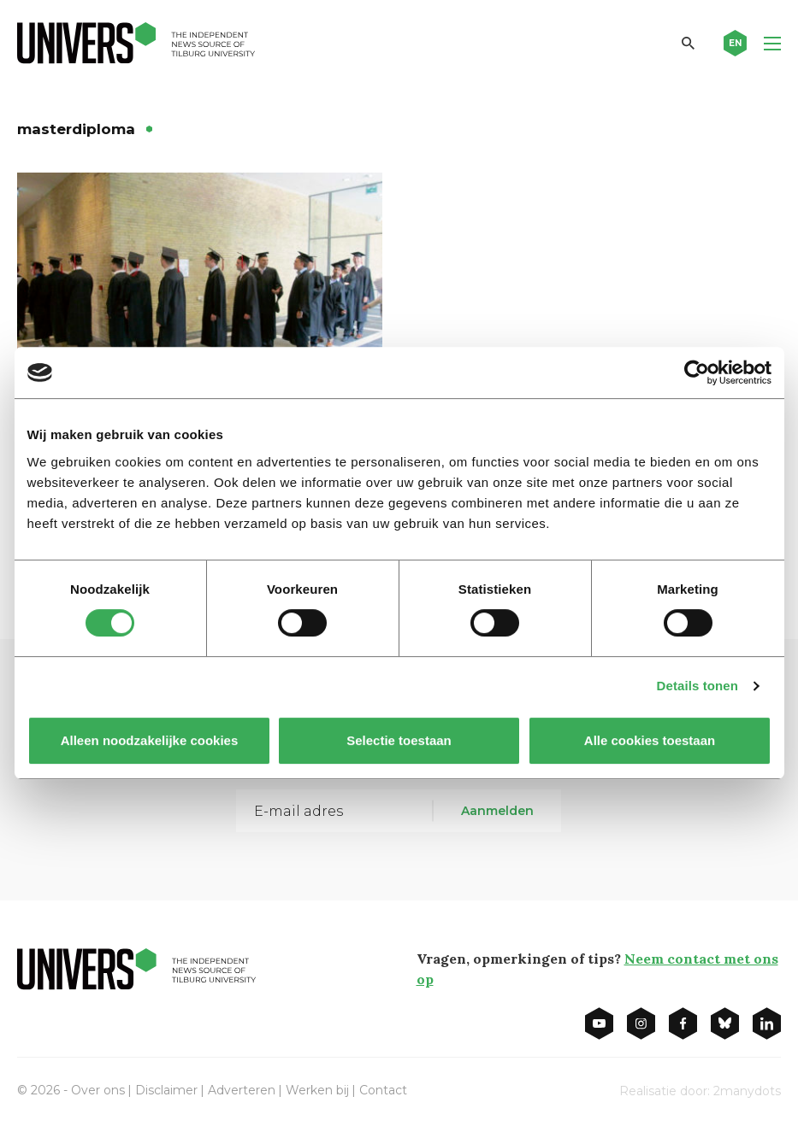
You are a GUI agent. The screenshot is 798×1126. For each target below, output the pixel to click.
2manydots (747, 1091)
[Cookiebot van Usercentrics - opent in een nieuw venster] (696, 372)
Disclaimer (166, 1090)
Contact (383, 1090)
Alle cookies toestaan (648, 740)
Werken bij (317, 1090)
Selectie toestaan (399, 740)
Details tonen (697, 685)
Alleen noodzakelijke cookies (149, 740)
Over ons (98, 1090)
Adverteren (241, 1090)
